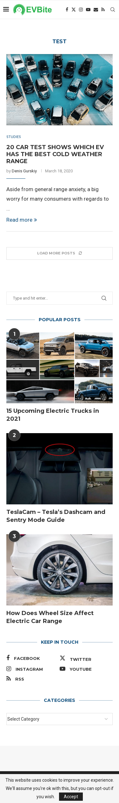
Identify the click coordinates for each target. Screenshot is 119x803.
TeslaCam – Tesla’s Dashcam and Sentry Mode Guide (55, 516)
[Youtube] (88, 9)
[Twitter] (73, 9)
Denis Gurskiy (24, 171)
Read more (21, 220)
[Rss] (103, 9)
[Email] (96, 9)
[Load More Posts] (59, 253)
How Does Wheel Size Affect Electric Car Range (50, 617)
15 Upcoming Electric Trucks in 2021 (52, 414)
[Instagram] (81, 9)
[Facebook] (67, 9)
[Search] (112, 9)
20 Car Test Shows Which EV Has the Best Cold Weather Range (55, 154)
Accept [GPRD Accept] (71, 796)
